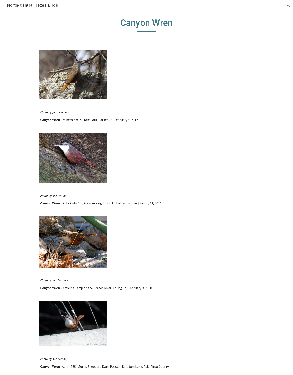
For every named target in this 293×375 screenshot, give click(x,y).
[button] (288, 5)
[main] (146, 24)
